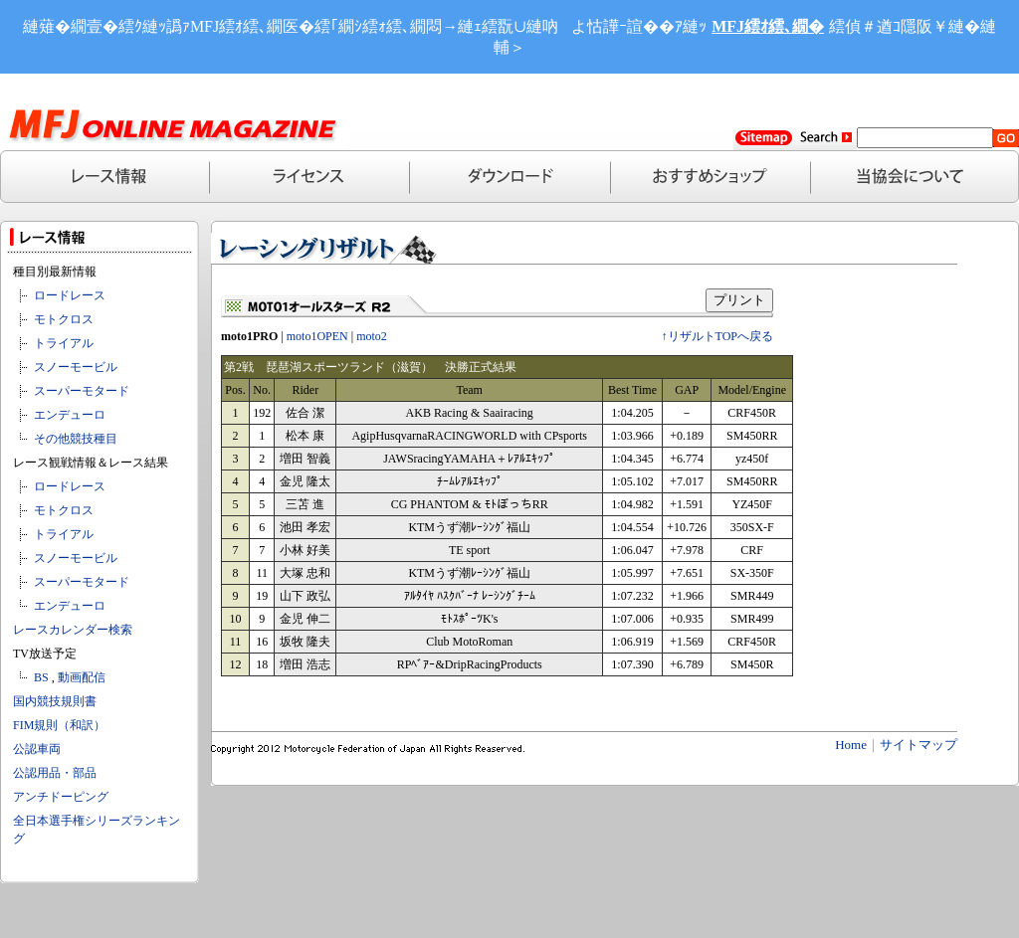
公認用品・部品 (55, 773)
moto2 (371, 336)
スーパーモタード (81, 391)
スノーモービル (75, 367)
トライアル (64, 343)
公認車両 (37, 749)
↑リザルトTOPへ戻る (717, 336)
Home (851, 744)
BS (41, 677)
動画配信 (81, 677)
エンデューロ (69, 415)
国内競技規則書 (55, 701)
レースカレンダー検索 (72, 630)
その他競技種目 (75, 439)
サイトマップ (918, 744)
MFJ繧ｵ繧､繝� (768, 26)
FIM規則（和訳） (59, 725)
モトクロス (64, 319)
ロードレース (69, 295)
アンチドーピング (60, 797)
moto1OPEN (317, 336)
